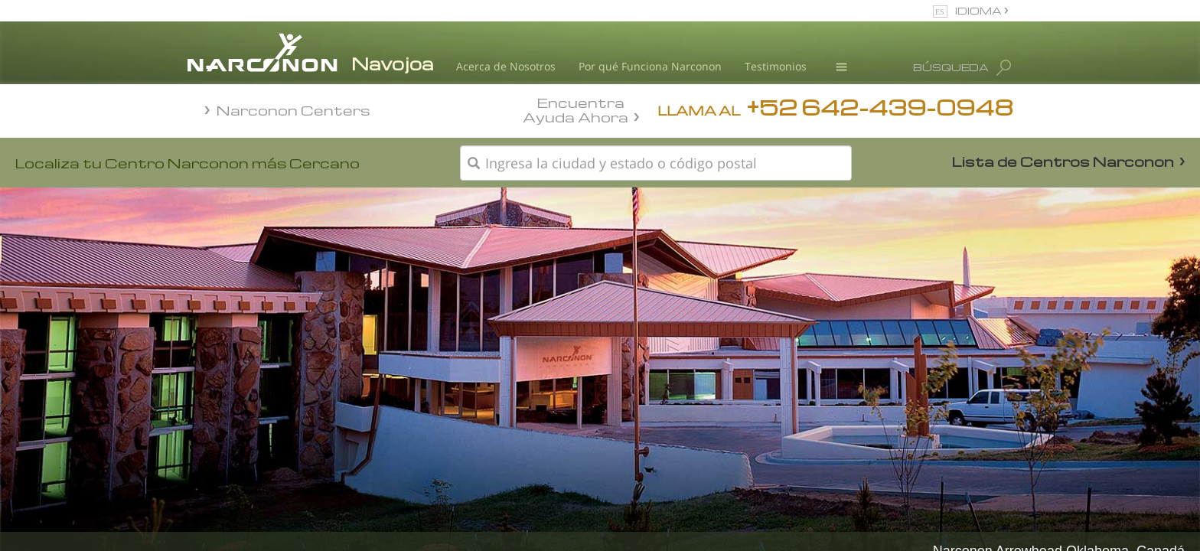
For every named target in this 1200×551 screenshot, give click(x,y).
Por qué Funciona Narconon (650, 66)
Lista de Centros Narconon (1063, 161)
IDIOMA (979, 10)
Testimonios (776, 66)
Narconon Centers (293, 110)
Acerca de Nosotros (506, 66)
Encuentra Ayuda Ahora (575, 108)
